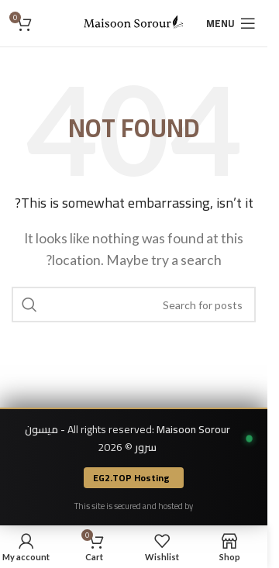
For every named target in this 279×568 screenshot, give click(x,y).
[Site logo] (134, 21)
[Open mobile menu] (231, 23)
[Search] (134, 304)
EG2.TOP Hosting (131, 478)
